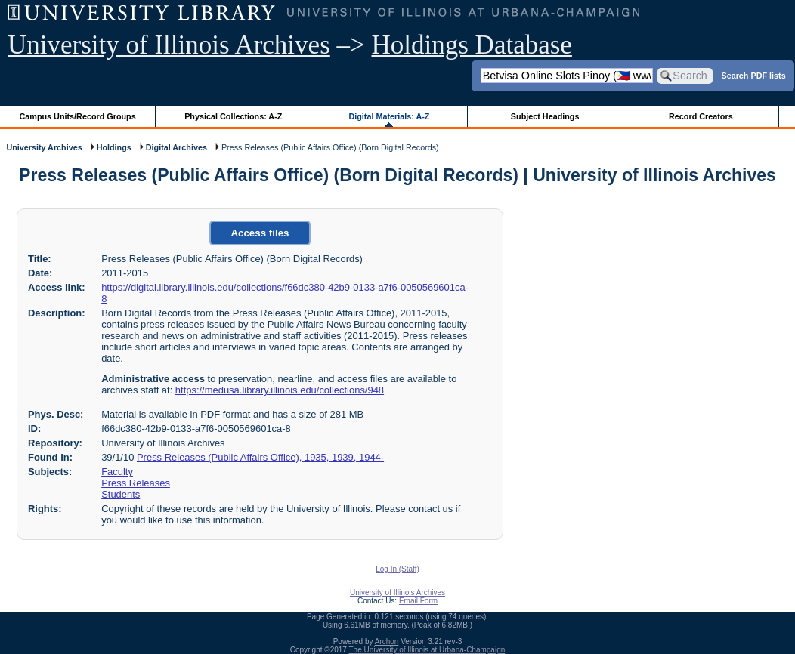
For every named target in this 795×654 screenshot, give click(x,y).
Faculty (117, 471)
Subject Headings (545, 116)
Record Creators (701, 116)
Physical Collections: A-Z (233, 116)
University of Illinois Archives (169, 45)
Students (120, 494)
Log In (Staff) (397, 569)
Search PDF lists (753, 74)
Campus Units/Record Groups (78, 116)
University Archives (44, 147)
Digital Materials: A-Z (388, 116)
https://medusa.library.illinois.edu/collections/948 (279, 390)
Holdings (114, 147)
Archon (387, 641)
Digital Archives (176, 147)
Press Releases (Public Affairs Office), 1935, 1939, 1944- (260, 457)
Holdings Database (472, 45)
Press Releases (135, 483)
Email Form (418, 601)
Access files (259, 233)
